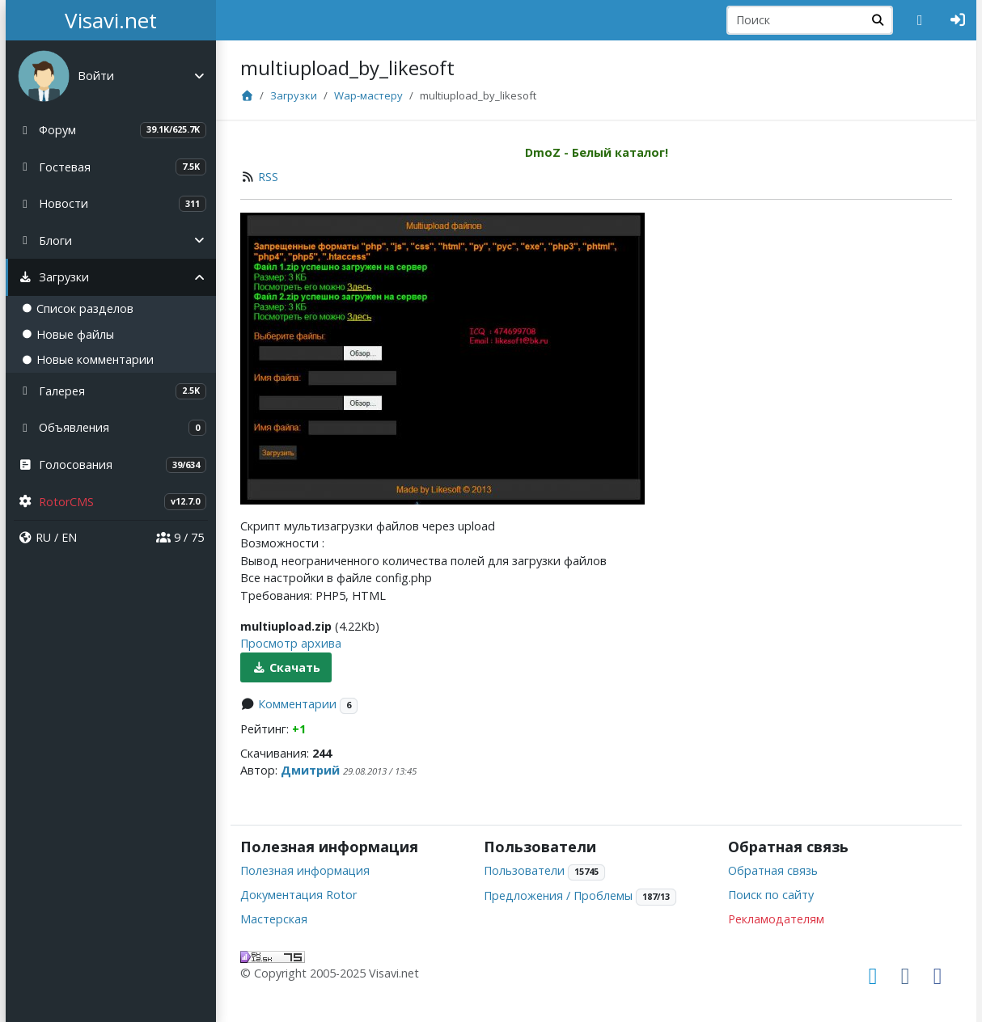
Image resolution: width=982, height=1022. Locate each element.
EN (69, 537)
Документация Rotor (298, 894)
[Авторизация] (958, 20)
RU (43, 537)
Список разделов (77, 308)
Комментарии (297, 704)
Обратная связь (773, 870)
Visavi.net (111, 20)
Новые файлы (68, 334)
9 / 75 (180, 537)
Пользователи (524, 870)
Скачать (286, 667)
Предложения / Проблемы (558, 895)
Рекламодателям (776, 919)
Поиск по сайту (771, 894)
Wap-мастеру (368, 95)
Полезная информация (305, 870)
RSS (268, 176)
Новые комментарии (88, 359)
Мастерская (273, 919)
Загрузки (293, 95)
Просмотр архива (290, 643)
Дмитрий (310, 770)
